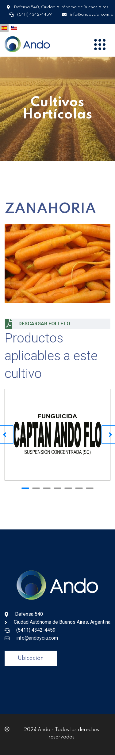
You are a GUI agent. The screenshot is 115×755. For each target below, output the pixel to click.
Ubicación (31, 658)
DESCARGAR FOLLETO (37, 324)
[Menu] (100, 44)
